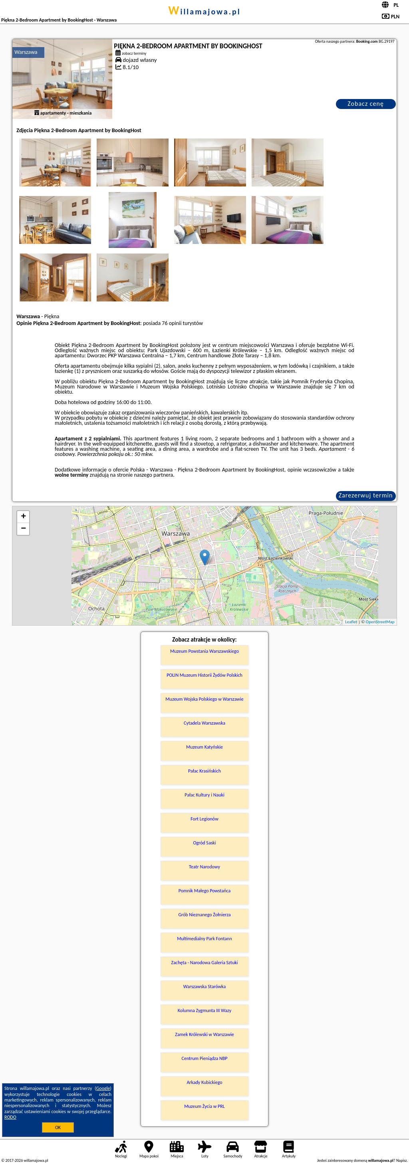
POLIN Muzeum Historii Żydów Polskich (204, 675)
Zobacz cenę (365, 103)
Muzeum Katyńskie (204, 747)
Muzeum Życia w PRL (204, 1106)
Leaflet (351, 621)
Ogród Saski (204, 843)
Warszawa (25, 52)
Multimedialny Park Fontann (204, 938)
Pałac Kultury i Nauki (204, 795)
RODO (10, 1117)
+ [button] (23, 517)
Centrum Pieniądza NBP (205, 1058)
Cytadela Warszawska (204, 723)
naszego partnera (153, 475)
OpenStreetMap (380, 621)
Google (103, 1088)
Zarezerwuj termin (366, 495)
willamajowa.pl (204, 11)
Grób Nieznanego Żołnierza (204, 914)
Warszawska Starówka (204, 986)
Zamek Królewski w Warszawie (204, 1034)
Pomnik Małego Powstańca (205, 891)
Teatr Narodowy (204, 867)
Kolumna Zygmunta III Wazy (204, 1010)
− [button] (23, 529)
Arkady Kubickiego (204, 1082)
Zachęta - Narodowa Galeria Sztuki (204, 962)
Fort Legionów (204, 819)
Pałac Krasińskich (204, 771)
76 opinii (171, 323)
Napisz (401, 1160)
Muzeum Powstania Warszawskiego (204, 651)
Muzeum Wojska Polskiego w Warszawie (204, 699)
